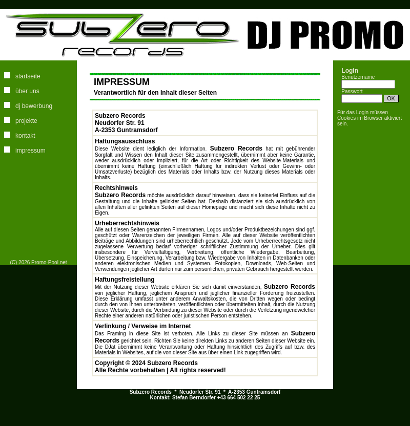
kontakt (25, 135)
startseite (27, 76)
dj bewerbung (33, 106)
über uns (27, 91)
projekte (26, 120)
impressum (30, 150)
